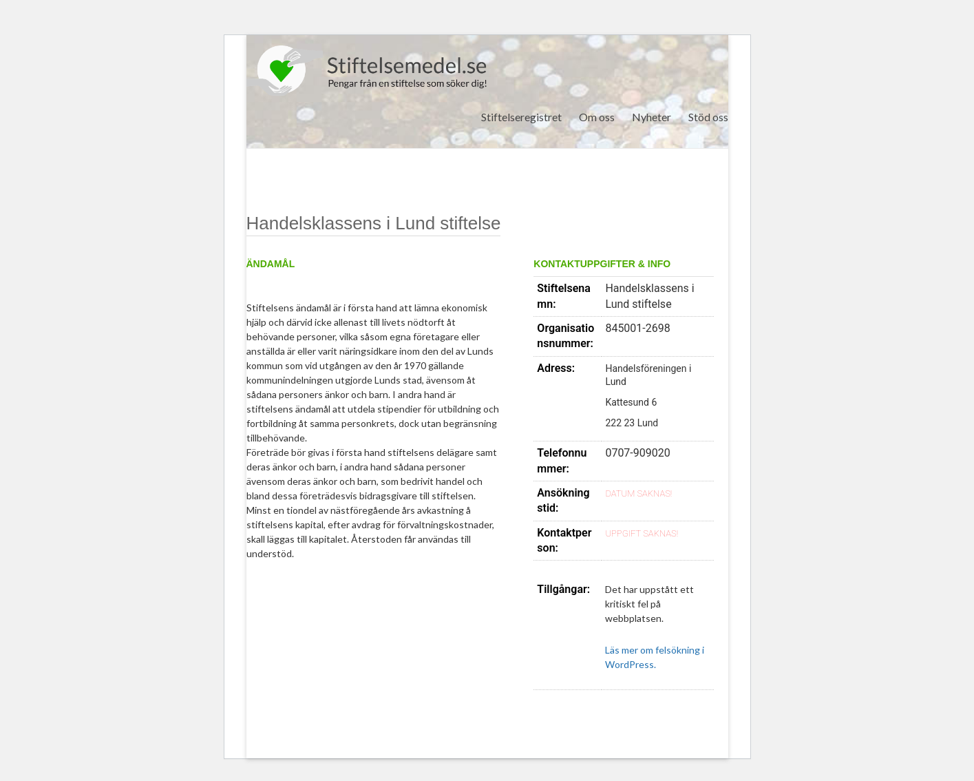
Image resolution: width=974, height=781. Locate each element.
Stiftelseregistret (521, 116)
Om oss (597, 116)
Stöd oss (708, 116)
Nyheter (651, 116)
